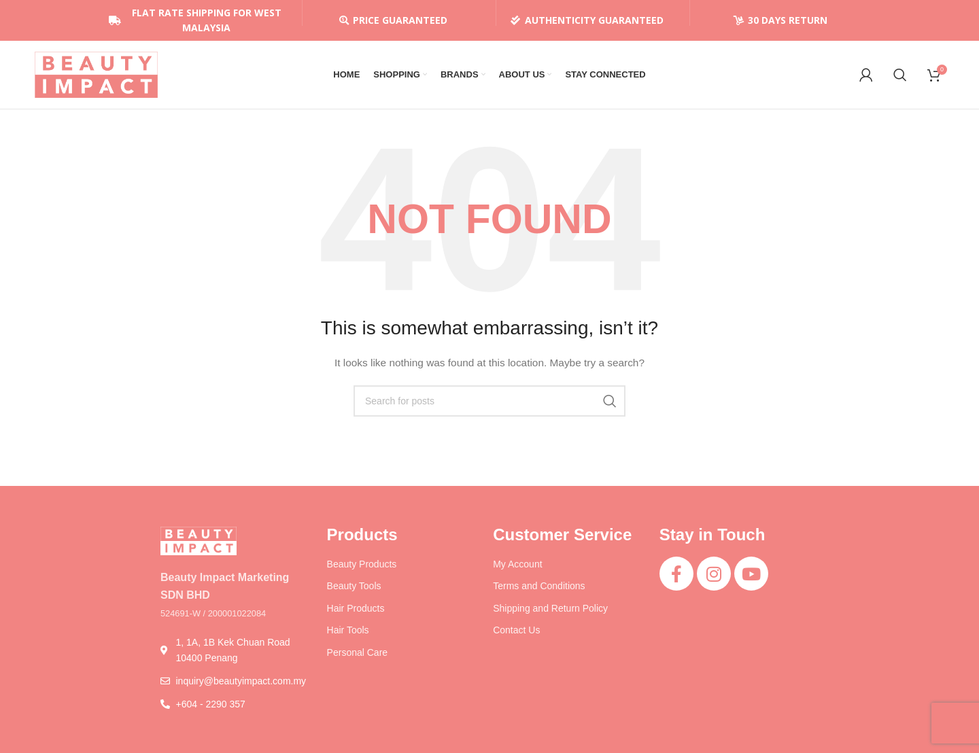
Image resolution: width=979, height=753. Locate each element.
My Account (517, 564)
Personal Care (357, 652)
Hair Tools (348, 630)
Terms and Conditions (539, 585)
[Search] (900, 74)
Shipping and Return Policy (550, 608)
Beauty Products (362, 564)
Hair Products (356, 608)
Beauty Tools (354, 585)
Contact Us (516, 630)
